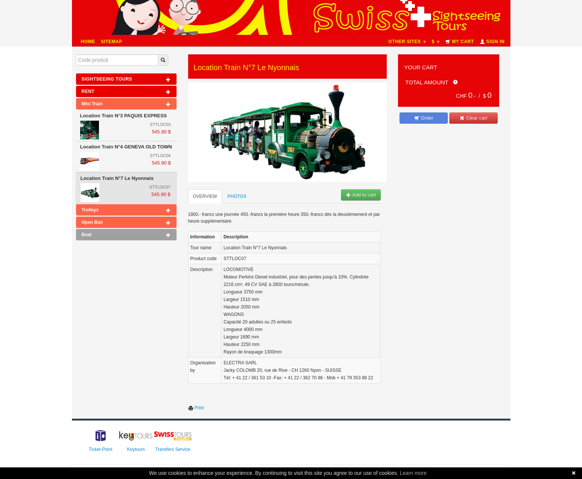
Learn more (413, 473)
